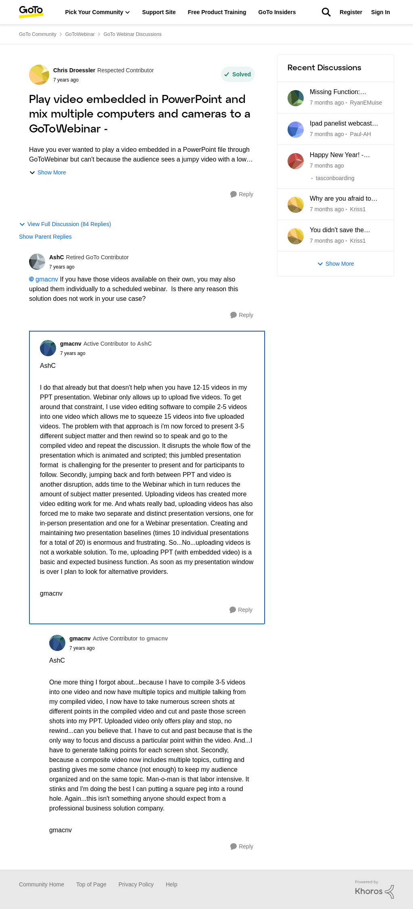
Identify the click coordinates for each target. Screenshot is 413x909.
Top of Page (91, 884)
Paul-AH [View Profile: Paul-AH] (360, 134)
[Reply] (242, 194)
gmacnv (46, 279)
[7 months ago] (327, 103)
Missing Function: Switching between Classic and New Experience (336, 92)
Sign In (380, 12)
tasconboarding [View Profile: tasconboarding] (335, 177)
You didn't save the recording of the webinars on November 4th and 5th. (346, 231)
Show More (47, 172)
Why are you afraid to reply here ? (340, 199)
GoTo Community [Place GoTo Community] (37, 34)
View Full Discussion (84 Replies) (65, 224)
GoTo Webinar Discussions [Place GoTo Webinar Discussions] (133, 34)
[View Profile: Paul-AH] (296, 130)
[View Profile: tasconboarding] (296, 161)
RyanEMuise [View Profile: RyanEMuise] (366, 102)
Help (171, 884)
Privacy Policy (136, 884)
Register (351, 12)
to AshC (141, 343)
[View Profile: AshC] (37, 262)
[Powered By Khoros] (374, 889)
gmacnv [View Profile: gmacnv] (70, 343)
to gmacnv (154, 638)
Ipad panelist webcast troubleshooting (341, 124)
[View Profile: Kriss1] (296, 205)
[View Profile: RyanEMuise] (296, 98)
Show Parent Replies (45, 236)
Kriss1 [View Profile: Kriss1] (358, 209)
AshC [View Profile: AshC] (56, 257)
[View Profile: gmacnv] (48, 348)
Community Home (41, 884)
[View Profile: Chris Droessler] (39, 75)
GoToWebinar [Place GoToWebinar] (80, 34)
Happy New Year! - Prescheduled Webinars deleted (344, 155)
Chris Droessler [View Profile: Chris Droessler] (74, 70)
